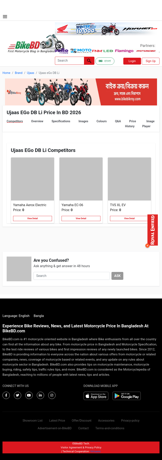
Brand (18, 73)
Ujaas (30, 73)
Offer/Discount (82, 420)
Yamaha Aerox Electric (29, 205)
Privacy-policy (130, 420)
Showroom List (32, 420)
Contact (83, 428)
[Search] (69, 61)
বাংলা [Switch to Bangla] (105, 61)
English (24, 316)
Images (83, 121)
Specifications (61, 121)
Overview (37, 121)
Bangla (39, 316)
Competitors (15, 121)
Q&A (118, 121)
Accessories (106, 420)
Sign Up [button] (151, 61)
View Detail (32, 218)
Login (132, 61)
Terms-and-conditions (109, 428)
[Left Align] (89, 61)
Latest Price (57, 420)
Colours (101, 121)
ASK (117, 276)
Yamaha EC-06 (72, 205)
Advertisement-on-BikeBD (55, 428)
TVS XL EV (118, 205)
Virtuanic (95, 451)
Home (6, 73)
